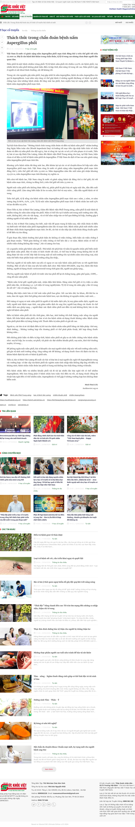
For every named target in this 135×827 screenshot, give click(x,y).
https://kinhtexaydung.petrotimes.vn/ (61, 400)
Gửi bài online (128, 16)
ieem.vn (3, 405)
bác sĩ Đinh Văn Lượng (42, 395)
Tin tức (7, 16)
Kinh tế (52, 16)
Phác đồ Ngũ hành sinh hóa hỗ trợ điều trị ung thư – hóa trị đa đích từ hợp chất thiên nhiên (49, 517)
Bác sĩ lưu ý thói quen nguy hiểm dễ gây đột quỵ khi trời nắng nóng (64, 582)
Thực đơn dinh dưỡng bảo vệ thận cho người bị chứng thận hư (62, 629)
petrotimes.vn (23, 405)
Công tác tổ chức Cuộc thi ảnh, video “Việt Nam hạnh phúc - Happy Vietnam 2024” (81, 438)
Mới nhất (118, 22)
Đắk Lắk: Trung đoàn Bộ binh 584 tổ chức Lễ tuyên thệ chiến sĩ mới (29, 23)
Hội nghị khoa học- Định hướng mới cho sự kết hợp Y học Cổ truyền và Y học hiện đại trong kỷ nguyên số (125, 96)
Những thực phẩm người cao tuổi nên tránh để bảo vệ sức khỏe (62, 652)
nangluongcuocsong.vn (87, 400)
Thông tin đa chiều (38, 31)
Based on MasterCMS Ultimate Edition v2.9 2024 (49, 824)
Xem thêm (49, 769)
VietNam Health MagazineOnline (122, 9)
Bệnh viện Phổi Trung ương (20, 395)
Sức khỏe (15, 16)
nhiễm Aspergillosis (76, 395)
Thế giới (110, 16)
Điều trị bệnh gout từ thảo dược (48, 535)
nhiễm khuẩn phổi (60, 395)
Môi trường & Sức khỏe (64, 16)
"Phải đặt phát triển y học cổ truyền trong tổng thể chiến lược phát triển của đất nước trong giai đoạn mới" (14, 517)
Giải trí (54, 444)
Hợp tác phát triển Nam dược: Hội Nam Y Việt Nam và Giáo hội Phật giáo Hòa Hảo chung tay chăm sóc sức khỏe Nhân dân (125, 108)
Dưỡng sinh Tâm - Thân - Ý (46, 700)
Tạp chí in (117, 16)
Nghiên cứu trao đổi (40, 16)
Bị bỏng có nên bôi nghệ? (45, 723)
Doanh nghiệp (23, 442)
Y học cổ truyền (26, 16)
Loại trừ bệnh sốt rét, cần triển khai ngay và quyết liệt (58, 558)
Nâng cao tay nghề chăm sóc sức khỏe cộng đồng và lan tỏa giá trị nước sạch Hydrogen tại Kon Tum (125, 83)
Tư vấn (24, 31)
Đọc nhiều (129, 22)
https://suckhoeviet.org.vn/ (10, 400)
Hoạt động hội (110, 50)
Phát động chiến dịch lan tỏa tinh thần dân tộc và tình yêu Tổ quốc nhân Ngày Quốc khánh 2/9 (49, 438)
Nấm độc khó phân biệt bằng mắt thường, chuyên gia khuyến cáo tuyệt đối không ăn (82, 517)
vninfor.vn (12, 405)
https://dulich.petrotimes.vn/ (34, 400)
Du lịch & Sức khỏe (98, 16)
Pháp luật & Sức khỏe (82, 16)
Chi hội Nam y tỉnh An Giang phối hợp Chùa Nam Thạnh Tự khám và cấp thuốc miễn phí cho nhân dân (125, 58)
